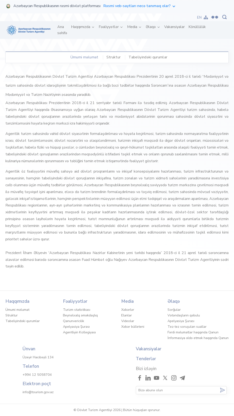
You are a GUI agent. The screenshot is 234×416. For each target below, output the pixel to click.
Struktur (113, 57)
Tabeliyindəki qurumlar (148, 57)
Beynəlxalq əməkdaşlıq (80, 315)
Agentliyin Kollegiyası (79, 332)
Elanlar (126, 315)
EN (199, 17)
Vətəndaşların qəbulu (184, 315)
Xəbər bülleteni (132, 326)
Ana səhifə (63, 30)
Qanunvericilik (73, 321)
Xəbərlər (127, 309)
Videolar (127, 321)
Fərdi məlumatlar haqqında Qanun (193, 332)
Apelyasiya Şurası (76, 326)
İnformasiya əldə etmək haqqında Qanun (198, 337)
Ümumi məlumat (84, 57)
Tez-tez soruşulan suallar (187, 326)
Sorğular (174, 309)
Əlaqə (151, 26)
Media (132, 26)
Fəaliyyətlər (109, 26)
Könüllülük (197, 26)
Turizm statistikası (76, 309)
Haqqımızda (81, 26)
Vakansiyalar (174, 26)
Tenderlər (146, 359)
